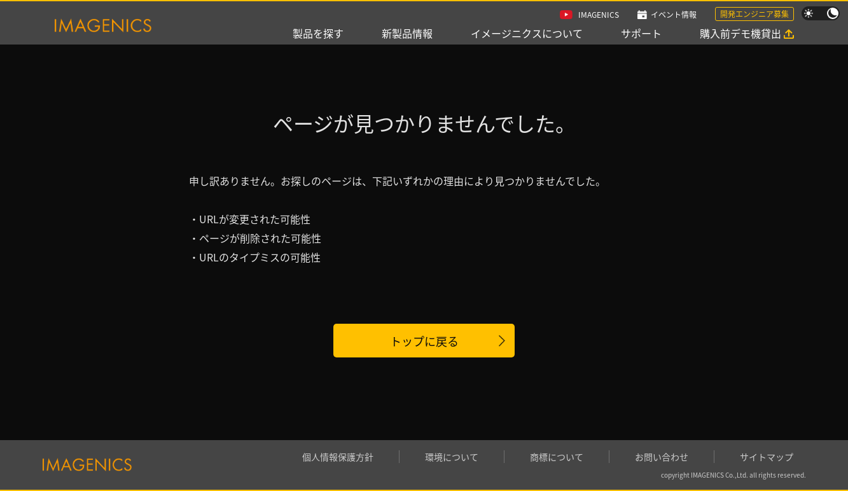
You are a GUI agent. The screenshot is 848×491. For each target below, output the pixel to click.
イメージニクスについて (527, 33)
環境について (451, 456)
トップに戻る (424, 341)
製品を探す (318, 33)
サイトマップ (766, 456)
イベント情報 (674, 14)
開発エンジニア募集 (754, 13)
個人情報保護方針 (337, 456)
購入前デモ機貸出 (740, 33)
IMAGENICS (598, 14)
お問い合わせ (661, 456)
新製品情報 (407, 33)
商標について (556, 456)
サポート (641, 33)
